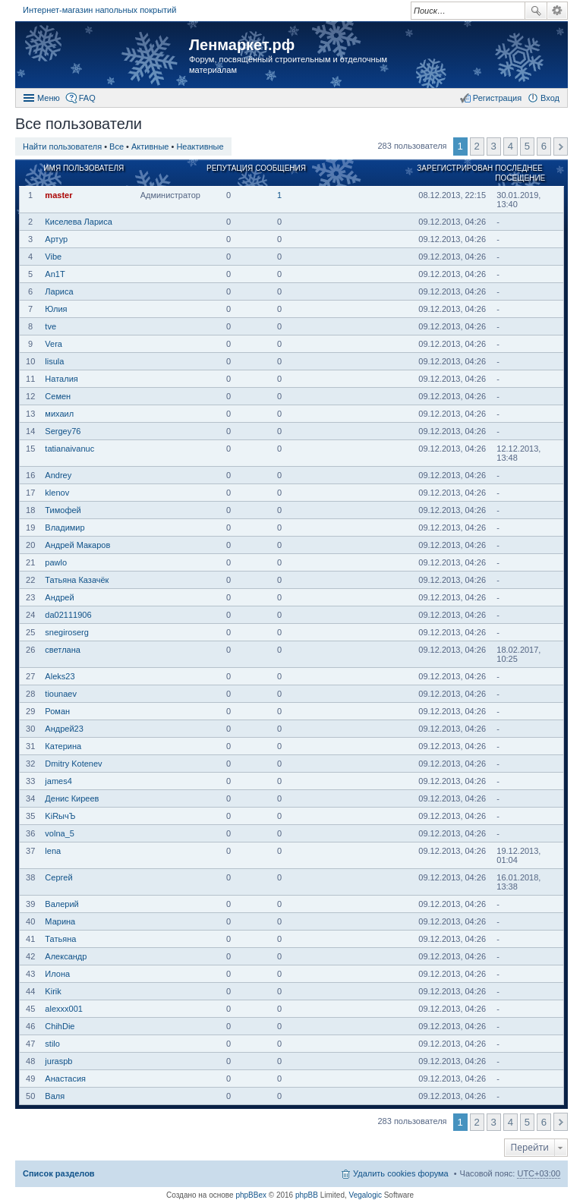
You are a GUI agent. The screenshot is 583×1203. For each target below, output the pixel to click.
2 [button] (477, 146)
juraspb (58, 1061)
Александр (66, 956)
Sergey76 (62, 431)
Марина (60, 921)
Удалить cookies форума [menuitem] (401, 1173)
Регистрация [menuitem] (497, 97)
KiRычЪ (60, 815)
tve (50, 326)
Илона (57, 973)
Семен (58, 396)
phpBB (306, 1195)
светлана (62, 649)
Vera (53, 343)
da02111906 (68, 614)
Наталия (61, 378)
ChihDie (59, 1026)
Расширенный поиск (557, 11)
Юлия (56, 308)
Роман (57, 711)
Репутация (229, 168)
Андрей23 (64, 728)
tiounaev (61, 693)
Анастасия (65, 1078)
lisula (54, 361)
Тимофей (62, 510)
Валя (55, 1096)
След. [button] (560, 146)
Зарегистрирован (455, 168)
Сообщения (280, 168)
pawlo (56, 562)
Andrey (58, 475)
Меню (48, 97)
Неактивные (199, 146)
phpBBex (250, 1195)
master (58, 195)
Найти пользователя (62, 146)
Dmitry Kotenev (73, 763)
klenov (57, 492)
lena (53, 850)
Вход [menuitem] (549, 97)
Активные (150, 146)
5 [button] (527, 146)
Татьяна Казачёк (77, 579)
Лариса (59, 291)
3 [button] (493, 146)
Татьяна (60, 938)
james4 (58, 781)
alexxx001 (64, 1008)
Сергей (58, 877)
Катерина (63, 746)
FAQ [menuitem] (87, 97)
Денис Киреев (72, 798)
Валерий (61, 904)
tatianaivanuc (69, 448)
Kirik (53, 991)
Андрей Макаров (77, 545)
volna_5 (59, 833)
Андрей (59, 597)
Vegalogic (365, 1195)
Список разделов (59, 1173)
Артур (56, 239)
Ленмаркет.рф (242, 44)
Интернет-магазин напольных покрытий (99, 9)
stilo (52, 1043)
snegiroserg (66, 632)
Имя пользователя (83, 168)
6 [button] (544, 146)
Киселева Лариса (78, 221)
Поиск (536, 11)
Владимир (64, 527)
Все (116, 146)
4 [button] (510, 146)
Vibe (53, 256)
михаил (59, 413)
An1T (55, 274)
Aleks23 (59, 676)
